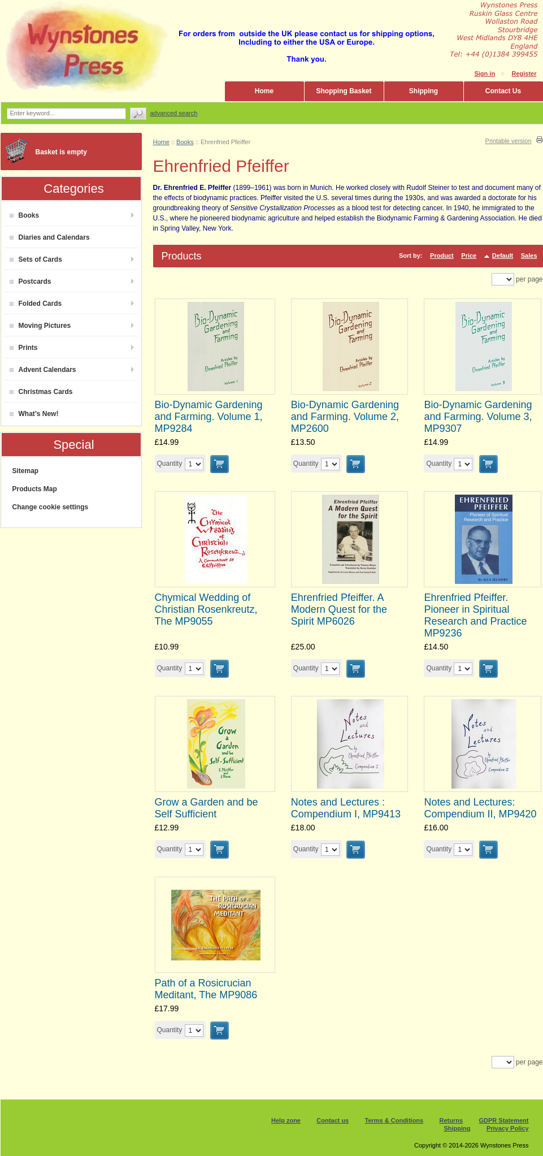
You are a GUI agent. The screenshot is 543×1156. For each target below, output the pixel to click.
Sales (529, 255)
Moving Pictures (40, 326)
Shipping (423, 91)
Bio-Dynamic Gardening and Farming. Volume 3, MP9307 (478, 416)
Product (442, 255)
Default (502, 255)
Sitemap (25, 471)
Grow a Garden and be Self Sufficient (206, 808)
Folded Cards (36, 304)
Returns (451, 1120)
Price (468, 255)
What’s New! (34, 414)
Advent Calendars (43, 370)
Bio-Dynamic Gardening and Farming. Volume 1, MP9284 (209, 416)
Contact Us (503, 91)
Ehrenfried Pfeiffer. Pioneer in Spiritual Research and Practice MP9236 (475, 615)
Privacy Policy (507, 1128)
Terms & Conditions (394, 1120)
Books (25, 215)
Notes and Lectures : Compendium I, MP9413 (346, 808)
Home (264, 91)
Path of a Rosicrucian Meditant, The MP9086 (206, 989)
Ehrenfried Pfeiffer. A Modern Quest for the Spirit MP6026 (339, 609)
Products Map (34, 489)
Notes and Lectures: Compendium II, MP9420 (480, 808)
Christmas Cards (41, 392)
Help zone (286, 1120)
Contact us (332, 1120)
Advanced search (174, 113)
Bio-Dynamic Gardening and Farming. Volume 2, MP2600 (345, 416)
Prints (24, 348)
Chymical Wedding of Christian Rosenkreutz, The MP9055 (206, 609)
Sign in (484, 73)
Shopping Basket (343, 91)
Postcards (30, 281)
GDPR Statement (503, 1120)
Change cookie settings (50, 507)
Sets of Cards (36, 259)
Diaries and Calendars (50, 237)
